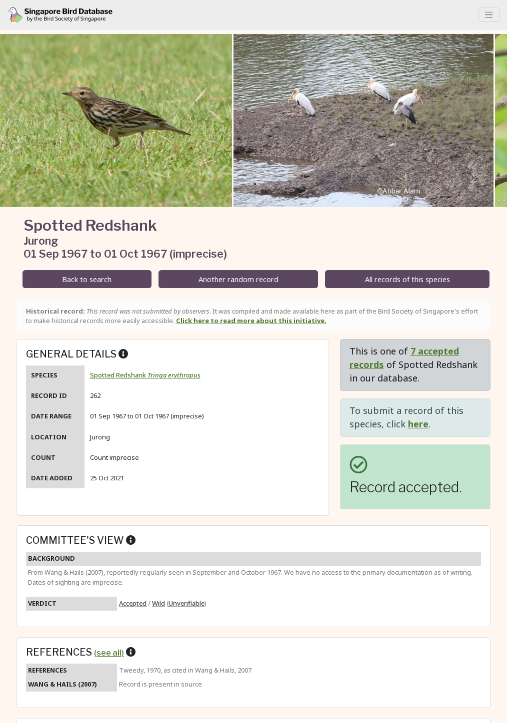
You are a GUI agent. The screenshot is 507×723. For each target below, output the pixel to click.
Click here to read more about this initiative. (251, 320)
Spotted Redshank (145, 374)
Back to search (87, 279)
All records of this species (407, 279)
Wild (158, 603)
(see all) (109, 653)
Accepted (132, 603)
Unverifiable (186, 603)
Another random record (238, 279)
